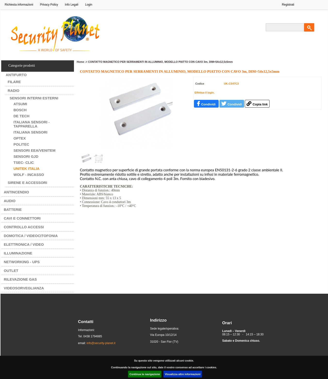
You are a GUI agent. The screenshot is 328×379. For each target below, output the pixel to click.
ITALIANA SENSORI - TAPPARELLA (32, 124)
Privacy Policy (49, 4)
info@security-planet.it (101, 343)
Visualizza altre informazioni (182, 374)
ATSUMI (20, 104)
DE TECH (22, 116)
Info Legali (71, 4)
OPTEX (20, 138)
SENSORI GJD (26, 156)
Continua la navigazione (144, 374)
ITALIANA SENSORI (31, 132)
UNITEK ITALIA (27, 168)
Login (88, 4)
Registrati (288, 4)
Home (80, 61)
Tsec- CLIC (24, 162)
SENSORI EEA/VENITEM (35, 150)
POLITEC (21, 144)
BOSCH (20, 110)
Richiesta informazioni (19, 4)
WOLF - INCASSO (29, 175)
